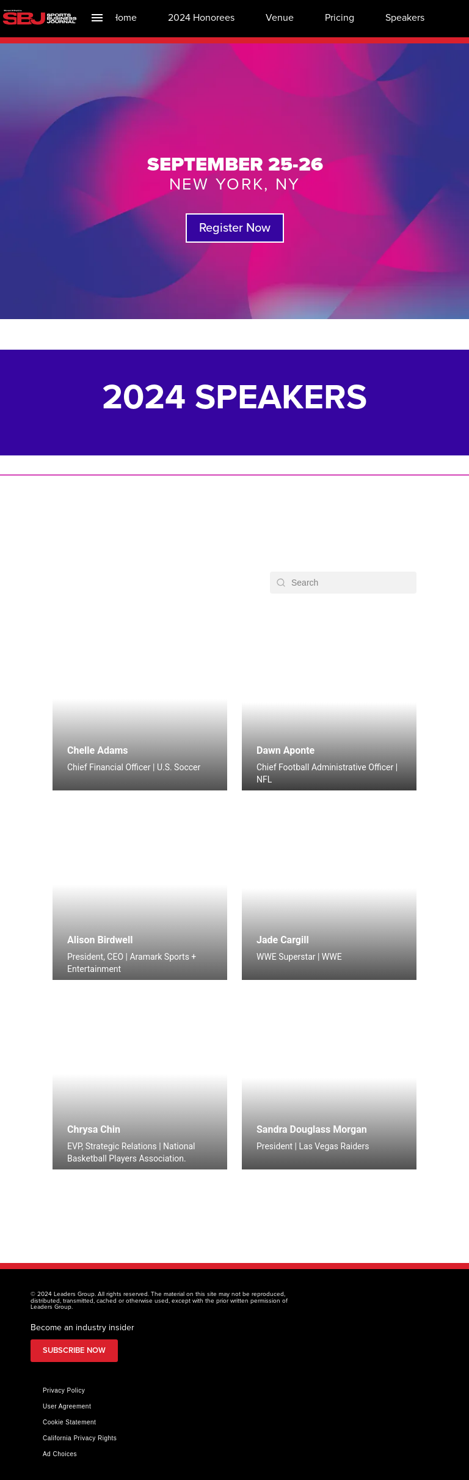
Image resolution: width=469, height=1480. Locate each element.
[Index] (97, 17)
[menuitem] (124, 17)
